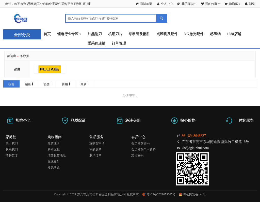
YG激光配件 (194, 34)
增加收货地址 (56, 155)
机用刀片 (115, 34)
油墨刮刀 (95, 34)
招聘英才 (12, 155)
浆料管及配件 (139, 34)
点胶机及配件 (167, 34)
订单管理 (119, 43)
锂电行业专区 (69, 34)
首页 (47, 34)
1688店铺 (234, 34)
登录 (78, 4)
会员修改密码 (140, 143)
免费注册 (53, 143)
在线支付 (53, 161)
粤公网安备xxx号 (192, 194)
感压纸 (215, 34)
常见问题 (53, 167)
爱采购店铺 (96, 43)
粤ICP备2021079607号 (159, 194)
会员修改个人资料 (143, 149)
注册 (87, 4)
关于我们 (12, 143)
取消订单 (95, 155)
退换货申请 (97, 143)
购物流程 (53, 149)
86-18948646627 (194, 136)
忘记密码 (137, 155)
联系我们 (12, 149)
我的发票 (95, 149)
